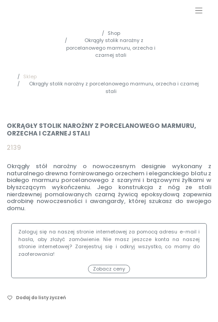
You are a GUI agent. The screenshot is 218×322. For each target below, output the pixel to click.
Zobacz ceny (109, 268)
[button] (37, 297)
